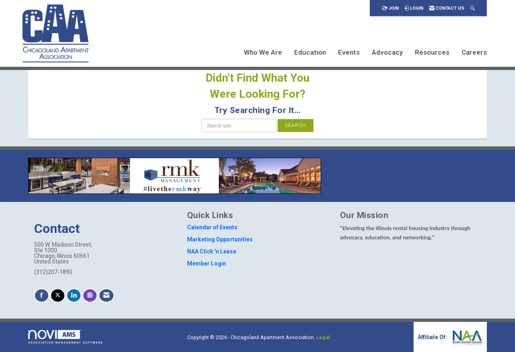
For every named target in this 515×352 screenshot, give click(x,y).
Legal (323, 337)
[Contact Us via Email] (106, 295)
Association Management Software (65, 337)
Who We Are (263, 52)
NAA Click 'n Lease (211, 251)
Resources (432, 52)
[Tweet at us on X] (57, 295)
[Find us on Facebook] (41, 295)
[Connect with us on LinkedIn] (73, 295)
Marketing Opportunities (220, 239)
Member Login (206, 263)
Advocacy (387, 52)
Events (349, 52)
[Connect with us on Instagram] (89, 295)
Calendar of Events (212, 227)
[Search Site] (472, 8)
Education (310, 52)
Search (295, 125)
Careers (474, 52)
